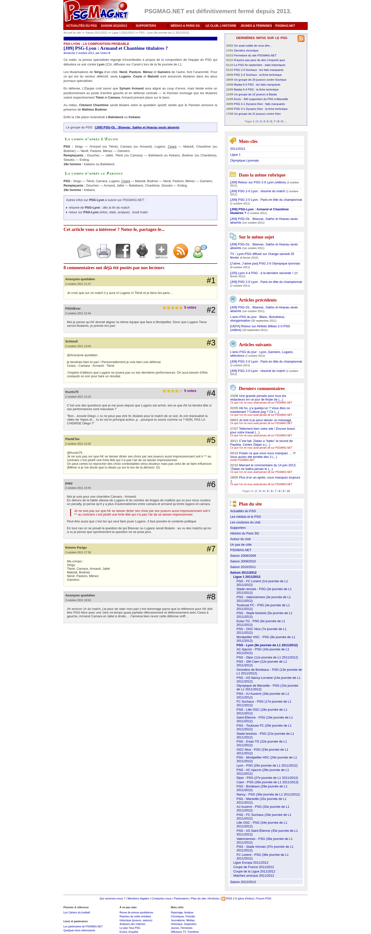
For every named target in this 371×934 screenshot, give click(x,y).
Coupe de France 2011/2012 (253, 867)
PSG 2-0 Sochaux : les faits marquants (258, 69)
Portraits (190, 916)
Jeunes (175, 927)
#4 (211, 393)
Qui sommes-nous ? (112, 898)
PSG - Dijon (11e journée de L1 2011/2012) (267, 657)
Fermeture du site (255, 55)
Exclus (123, 931)
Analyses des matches (132, 923)
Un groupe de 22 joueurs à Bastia (255, 94)
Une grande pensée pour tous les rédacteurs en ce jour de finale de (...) (258, 397)
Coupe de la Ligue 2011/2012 (254, 871)
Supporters (238, 528)
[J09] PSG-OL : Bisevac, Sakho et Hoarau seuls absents (137, 127)
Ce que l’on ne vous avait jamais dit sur (261, 402)
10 (288, 490)
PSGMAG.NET (285, 25)
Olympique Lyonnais (244, 160)
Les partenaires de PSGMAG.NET (83, 926)
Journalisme (178, 920)
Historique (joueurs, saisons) (136, 920)
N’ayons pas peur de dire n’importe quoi (259, 60)
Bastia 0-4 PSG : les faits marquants (257, 84)
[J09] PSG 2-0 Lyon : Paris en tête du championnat (266, 200)
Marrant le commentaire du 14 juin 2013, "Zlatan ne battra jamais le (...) (263, 467)
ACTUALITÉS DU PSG (81, 25)
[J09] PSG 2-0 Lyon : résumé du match (258, 191)
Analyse (188, 912)
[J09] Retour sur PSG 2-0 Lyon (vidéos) (258, 182)
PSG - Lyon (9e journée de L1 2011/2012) (164, 32)
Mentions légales (138, 898)
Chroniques (177, 916)
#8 (211, 596)
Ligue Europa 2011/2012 (250, 862)
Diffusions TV (178, 931)
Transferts (193, 931)
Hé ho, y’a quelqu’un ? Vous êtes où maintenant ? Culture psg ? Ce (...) (260, 410)
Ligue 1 (235, 154)
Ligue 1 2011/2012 (123, 32)
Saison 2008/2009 (243, 555)
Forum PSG (264, 898)
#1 (211, 280)
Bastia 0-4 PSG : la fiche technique (256, 89)
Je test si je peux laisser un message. (265, 420)
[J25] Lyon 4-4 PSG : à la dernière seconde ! (262, 273)
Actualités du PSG (243, 511)
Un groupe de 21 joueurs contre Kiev (257, 113)
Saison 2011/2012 (96, 32)
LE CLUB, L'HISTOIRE (221, 25)
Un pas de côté (240, 544)
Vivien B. (105, 52)
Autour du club (240, 539)
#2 (211, 309)
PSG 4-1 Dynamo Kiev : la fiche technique (261, 108)
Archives (213, 898)
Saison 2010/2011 (243, 567)
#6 (211, 484)
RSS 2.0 (229, 898)
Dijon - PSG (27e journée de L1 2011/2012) (267, 778)
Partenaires (181, 898)
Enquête (133, 931)
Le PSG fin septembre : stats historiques (259, 64)
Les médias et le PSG (245, 516)
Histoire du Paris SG (244, 533)
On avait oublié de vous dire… (253, 45)
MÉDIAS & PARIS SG (185, 25)
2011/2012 (237, 149)
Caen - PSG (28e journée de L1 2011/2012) (267, 782)
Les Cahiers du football (76, 912)
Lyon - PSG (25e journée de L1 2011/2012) (267, 765)
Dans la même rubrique (262, 174)
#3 (211, 342)
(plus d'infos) (246, 898)
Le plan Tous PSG (130, 927)
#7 (211, 548)
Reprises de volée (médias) (135, 916)
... (286, 121)
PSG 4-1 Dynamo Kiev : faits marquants (259, 103)
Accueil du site (72, 32)
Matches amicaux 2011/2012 (253, 875)
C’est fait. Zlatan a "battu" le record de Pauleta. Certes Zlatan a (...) (261, 442)
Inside (242, 460)
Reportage (177, 912)
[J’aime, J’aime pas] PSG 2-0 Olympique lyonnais (265, 263)
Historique (176, 923)
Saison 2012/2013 (243, 882)
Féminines (187, 927)
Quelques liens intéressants (79, 930)
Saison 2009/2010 (243, 561)
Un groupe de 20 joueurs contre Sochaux (260, 79)
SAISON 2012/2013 (114, 25)
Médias (190, 920)
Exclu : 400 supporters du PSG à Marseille (261, 99)
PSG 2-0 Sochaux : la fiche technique (258, 74)
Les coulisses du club (245, 522)
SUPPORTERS (146, 25)
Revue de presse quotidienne (136, 912)
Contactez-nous (161, 898)
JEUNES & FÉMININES (256, 25)
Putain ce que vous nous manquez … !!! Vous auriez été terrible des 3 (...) (263, 455)
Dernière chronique (246, 50)
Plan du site (198, 898)
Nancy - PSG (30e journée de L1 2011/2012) (268, 794)
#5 (211, 440)
